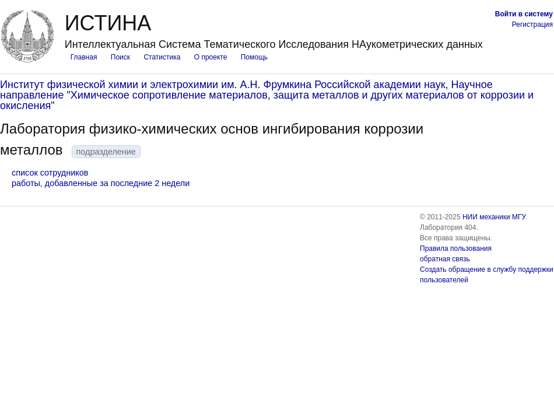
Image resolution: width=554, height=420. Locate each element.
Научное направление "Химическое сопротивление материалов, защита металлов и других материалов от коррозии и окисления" (267, 95)
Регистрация (532, 24)
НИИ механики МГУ (493, 217)
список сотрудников (50, 172)
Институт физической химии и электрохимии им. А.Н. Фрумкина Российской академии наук (223, 84)
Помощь (254, 57)
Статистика (161, 57)
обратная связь (445, 259)
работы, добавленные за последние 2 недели (101, 183)
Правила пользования (456, 248)
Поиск (120, 57)
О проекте (210, 57)
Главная (84, 57)
